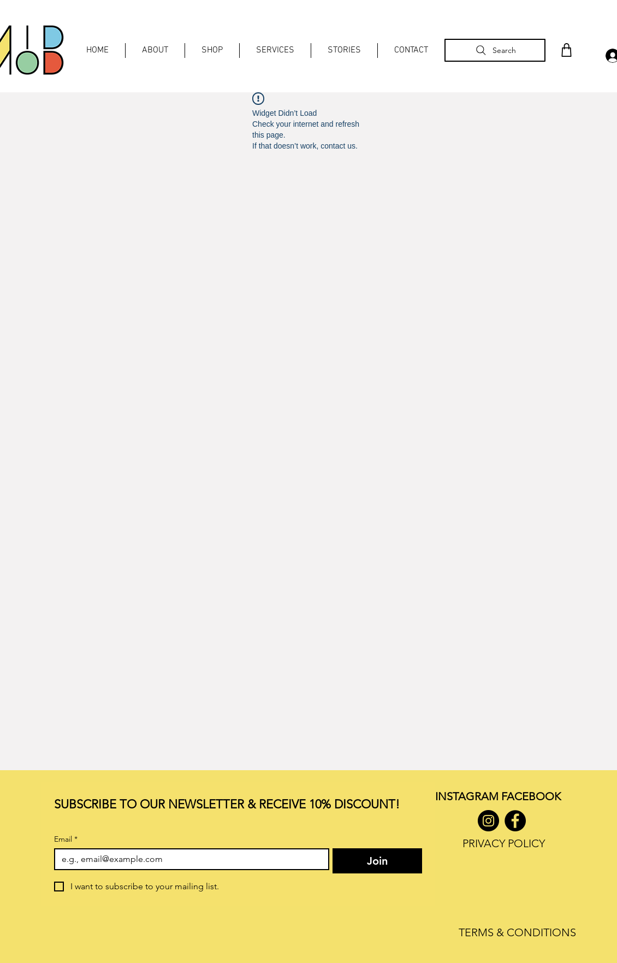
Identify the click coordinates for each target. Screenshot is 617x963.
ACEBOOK (534, 796)
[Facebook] (515, 820)
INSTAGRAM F (471, 796)
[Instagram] (488, 820)
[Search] (494, 50)
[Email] (188, 859)
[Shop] (566, 50)
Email (66, 839)
